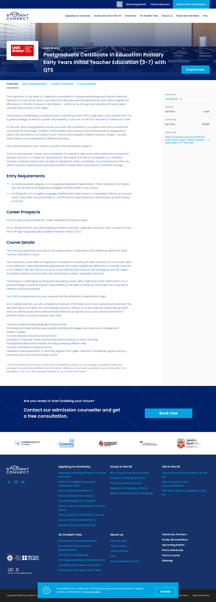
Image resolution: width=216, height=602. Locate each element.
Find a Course (67, 42)
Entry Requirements (34, 84)
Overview (12, 84)
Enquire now (195, 69)
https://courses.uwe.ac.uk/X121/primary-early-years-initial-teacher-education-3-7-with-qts (185, 140)
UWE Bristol (171, 99)
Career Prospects (62, 84)
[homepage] (18, 16)
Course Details (86, 84)
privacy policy (93, 591)
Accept (165, 591)
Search (120, 4)
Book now (168, 413)
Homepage (49, 42)
